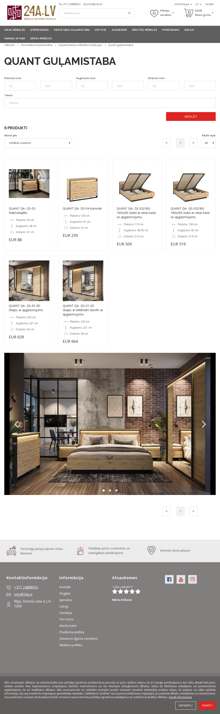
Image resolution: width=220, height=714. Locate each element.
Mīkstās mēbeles (144, 30)
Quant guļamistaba (120, 45)
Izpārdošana (39, 30)
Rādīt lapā (208, 135)
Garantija (65, 613)
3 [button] (116, 491)
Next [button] (203, 423)
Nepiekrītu (185, 705)
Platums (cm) (12, 78)
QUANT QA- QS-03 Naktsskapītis (22, 210)
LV (199, 4)
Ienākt (209, 4)
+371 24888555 (71, 4)
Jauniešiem (119, 30)
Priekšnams (170, 30)
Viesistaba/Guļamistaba (72, 30)
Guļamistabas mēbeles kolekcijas (80, 45)
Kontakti (65, 587)
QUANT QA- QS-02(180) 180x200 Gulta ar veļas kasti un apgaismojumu (190, 212)
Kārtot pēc (10, 135)
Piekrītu (207, 705)
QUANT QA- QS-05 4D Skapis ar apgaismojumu (26, 308)
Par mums (66, 619)
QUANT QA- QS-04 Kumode (82, 208)
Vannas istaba (14, 38)
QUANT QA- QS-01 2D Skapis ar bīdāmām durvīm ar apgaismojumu (83, 310)
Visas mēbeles (14, 30)
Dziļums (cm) (156, 78)
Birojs (189, 30)
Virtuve (100, 30)
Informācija (183, 4)
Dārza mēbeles (41, 38)
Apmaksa (65, 600)
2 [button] (110, 491)
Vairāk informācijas (180, 697)
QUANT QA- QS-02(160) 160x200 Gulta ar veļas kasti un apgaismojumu (136, 212)
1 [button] (103, 491)
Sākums (9, 45)
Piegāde (64, 593)
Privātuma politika (71, 632)
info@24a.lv (94, 4)
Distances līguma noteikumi (78, 638)
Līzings (64, 606)
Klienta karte (68, 626)
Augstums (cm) (85, 78)
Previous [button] (16, 423)
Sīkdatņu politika (70, 645)
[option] (110, 424)
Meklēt (191, 116)
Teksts (8, 95)
